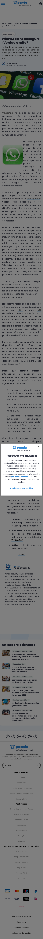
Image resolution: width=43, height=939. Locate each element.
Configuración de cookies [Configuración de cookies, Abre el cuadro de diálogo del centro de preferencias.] (21, 488)
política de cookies (19, 476)
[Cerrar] (38, 446)
